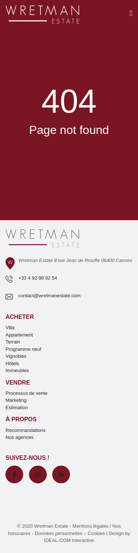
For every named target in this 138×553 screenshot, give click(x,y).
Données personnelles (58, 533)
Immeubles (17, 370)
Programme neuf (23, 349)
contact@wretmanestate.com (49, 295)
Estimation (17, 407)
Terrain (13, 342)
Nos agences (19, 437)
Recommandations (25, 430)
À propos (21, 419)
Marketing (16, 400)
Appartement (19, 335)
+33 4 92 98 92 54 (37, 278)
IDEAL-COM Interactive (69, 540)
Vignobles (16, 356)
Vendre (18, 382)
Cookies (96, 533)
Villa (10, 327)
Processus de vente (26, 393)
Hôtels (12, 363)
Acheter (20, 317)
